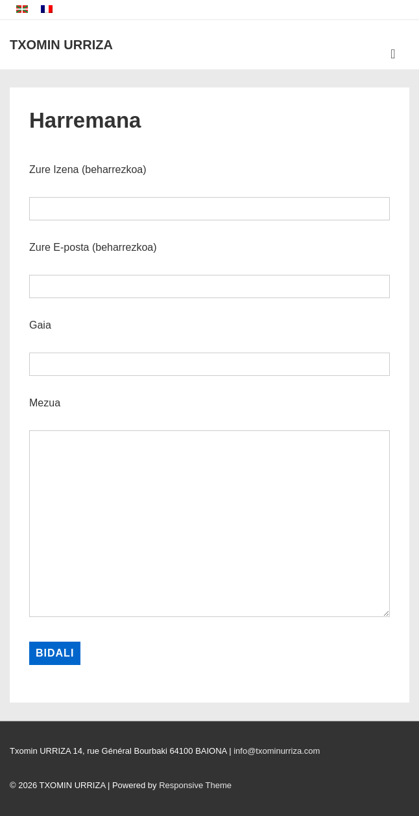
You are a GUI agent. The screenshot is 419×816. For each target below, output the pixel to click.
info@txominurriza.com (276, 751)
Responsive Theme (195, 785)
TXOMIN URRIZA (61, 45)
